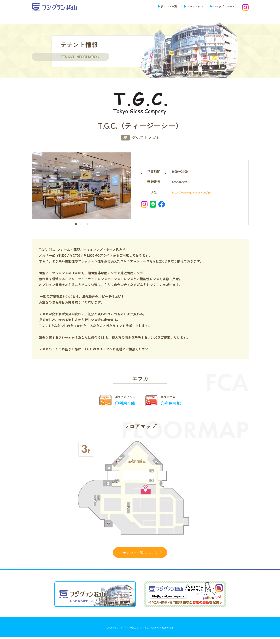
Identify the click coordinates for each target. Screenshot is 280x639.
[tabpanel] (81, 185)
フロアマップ (189, 7)
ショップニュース (222, 7)
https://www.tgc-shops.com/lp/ (195, 192)
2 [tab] (81, 224)
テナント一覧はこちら (140, 553)
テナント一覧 (159, 7)
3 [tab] (87, 224)
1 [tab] (76, 224)
